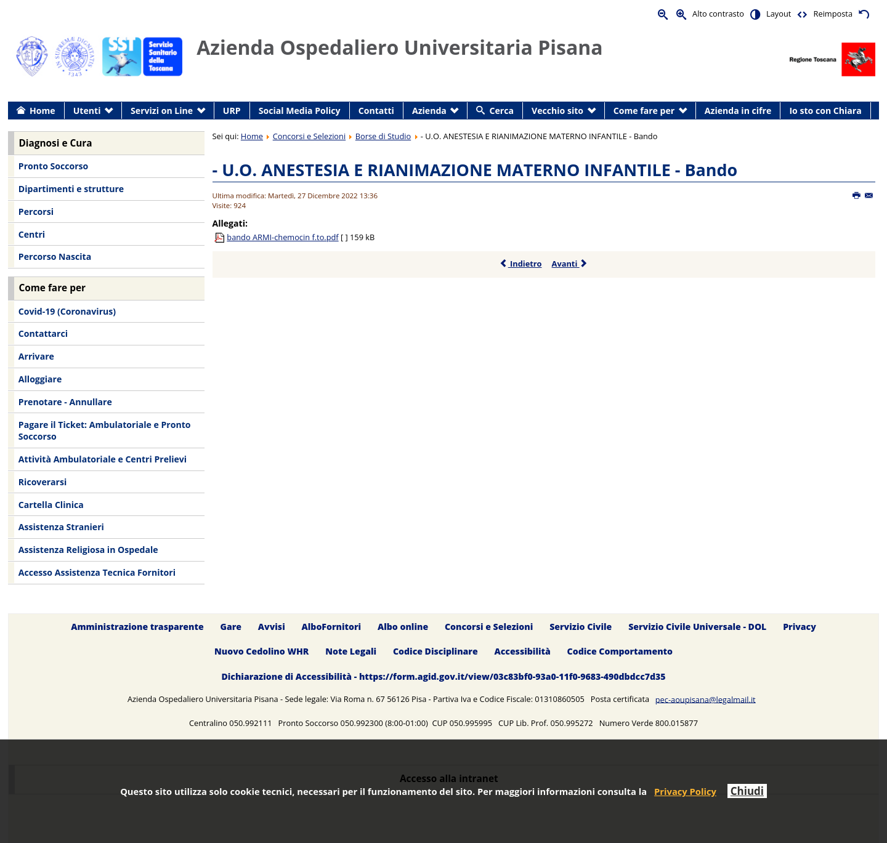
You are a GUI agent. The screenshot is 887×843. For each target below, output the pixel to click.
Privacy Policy (685, 791)
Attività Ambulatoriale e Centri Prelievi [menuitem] (102, 459)
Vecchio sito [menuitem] (557, 110)
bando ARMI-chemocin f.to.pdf (282, 237)
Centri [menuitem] (31, 234)
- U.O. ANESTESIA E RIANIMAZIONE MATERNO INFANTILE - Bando (475, 169)
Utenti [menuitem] (87, 110)
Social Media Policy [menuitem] (300, 110)
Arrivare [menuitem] (36, 356)
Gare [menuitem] (231, 626)
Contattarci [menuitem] (43, 333)
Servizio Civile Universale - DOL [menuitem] (697, 626)
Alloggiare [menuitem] (40, 379)
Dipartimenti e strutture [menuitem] (71, 189)
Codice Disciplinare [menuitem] (435, 652)
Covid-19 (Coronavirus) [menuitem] (67, 311)
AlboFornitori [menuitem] (332, 626)
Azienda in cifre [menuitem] (738, 110)
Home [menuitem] (42, 110)
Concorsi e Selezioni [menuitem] (489, 626)
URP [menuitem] (232, 110)
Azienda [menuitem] (429, 110)
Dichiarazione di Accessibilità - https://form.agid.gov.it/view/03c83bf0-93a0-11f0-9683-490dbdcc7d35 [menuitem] (443, 677)
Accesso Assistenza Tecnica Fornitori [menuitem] (97, 572)
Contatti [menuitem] (376, 110)
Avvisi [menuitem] (271, 626)
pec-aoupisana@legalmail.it (705, 698)
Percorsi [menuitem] (36, 211)
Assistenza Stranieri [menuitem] (61, 527)
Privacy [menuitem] (799, 626)
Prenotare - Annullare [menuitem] (65, 402)
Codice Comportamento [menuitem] (620, 652)
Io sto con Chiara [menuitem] (825, 110)
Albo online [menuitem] (403, 626)
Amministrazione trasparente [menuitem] (137, 626)
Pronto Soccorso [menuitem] (53, 166)
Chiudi (747, 791)
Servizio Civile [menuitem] (580, 626)
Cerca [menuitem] (502, 110)
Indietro (521, 263)
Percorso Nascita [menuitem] (54, 256)
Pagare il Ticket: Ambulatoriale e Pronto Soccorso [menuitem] (104, 431)
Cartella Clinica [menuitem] (51, 504)
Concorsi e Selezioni (309, 136)
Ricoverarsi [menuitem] (42, 482)
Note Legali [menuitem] (350, 652)
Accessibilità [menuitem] (523, 652)
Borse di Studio (383, 136)
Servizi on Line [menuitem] (162, 110)
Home (252, 136)
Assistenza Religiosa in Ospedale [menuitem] (88, 549)
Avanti (570, 263)
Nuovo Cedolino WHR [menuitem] (261, 652)
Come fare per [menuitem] (644, 110)
